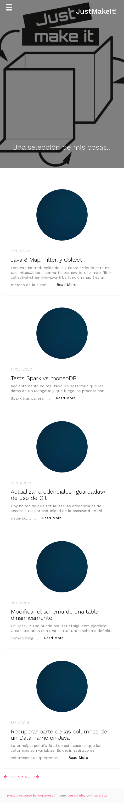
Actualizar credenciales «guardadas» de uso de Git (58, 494)
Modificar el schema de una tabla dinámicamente (54, 614)
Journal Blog (77, 795)
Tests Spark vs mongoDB (43, 378)
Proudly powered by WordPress (30, 795)
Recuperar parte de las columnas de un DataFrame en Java (59, 734)
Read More (69, 284)
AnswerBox (99, 795)
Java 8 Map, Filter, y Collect (46, 259)
